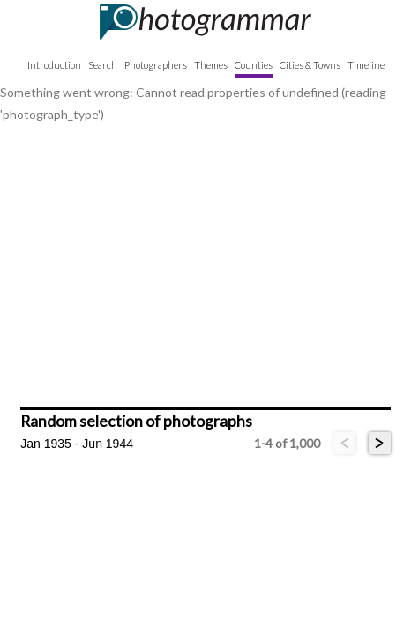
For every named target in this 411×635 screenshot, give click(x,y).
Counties (254, 65)
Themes (211, 65)
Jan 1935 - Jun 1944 (76, 443)
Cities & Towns (310, 65)
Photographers (155, 65)
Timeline (366, 65)
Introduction (54, 65)
